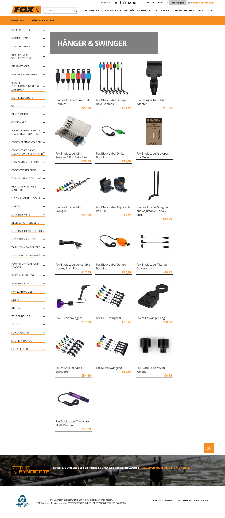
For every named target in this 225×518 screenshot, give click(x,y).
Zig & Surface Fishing (26, 178)
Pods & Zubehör (22, 275)
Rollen (16, 299)
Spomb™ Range (21, 340)
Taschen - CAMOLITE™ (26, 247)
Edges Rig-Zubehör (25, 162)
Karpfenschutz (22, 97)
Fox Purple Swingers (69, 318)
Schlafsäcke (20, 332)
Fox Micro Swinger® (109, 368)
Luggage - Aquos (23, 239)
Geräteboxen (20, 349)
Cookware (18, 122)
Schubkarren (20, 46)
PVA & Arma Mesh (23, 291)
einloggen (178, 2)
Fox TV (153, 10)
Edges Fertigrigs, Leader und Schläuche (27, 151)
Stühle (16, 106)
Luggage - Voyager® (25, 255)
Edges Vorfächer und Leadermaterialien (26, 132)
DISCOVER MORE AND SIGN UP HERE (165, 468)
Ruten (15, 308)
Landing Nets (20, 214)
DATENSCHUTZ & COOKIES (193, 500)
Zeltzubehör (20, 316)
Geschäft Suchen (135, 10)
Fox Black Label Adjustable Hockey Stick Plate (73, 266)
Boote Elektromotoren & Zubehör (25, 86)
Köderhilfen (20, 38)
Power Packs (20, 283)
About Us (204, 10)
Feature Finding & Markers (24, 188)
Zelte (15, 324)
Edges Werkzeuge (23, 170)
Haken (15, 206)
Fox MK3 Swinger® (108, 318)
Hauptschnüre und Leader (25, 265)
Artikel (165, 10)
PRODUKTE (91, 10)
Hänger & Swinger (24, 74)
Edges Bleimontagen (26, 142)
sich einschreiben (203, 2)
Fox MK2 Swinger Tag (151, 318)
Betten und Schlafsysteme (21, 56)
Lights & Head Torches (27, 231)
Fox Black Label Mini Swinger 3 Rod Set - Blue (71, 155)
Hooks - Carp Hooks (25, 198)
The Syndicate (112, 10)
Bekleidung (19, 114)
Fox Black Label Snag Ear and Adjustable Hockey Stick (153, 211)
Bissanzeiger (20, 66)
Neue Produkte (22, 30)
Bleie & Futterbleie (25, 222)
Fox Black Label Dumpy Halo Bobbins (111, 102)
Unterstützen (182, 10)
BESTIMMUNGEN (162, 500)
